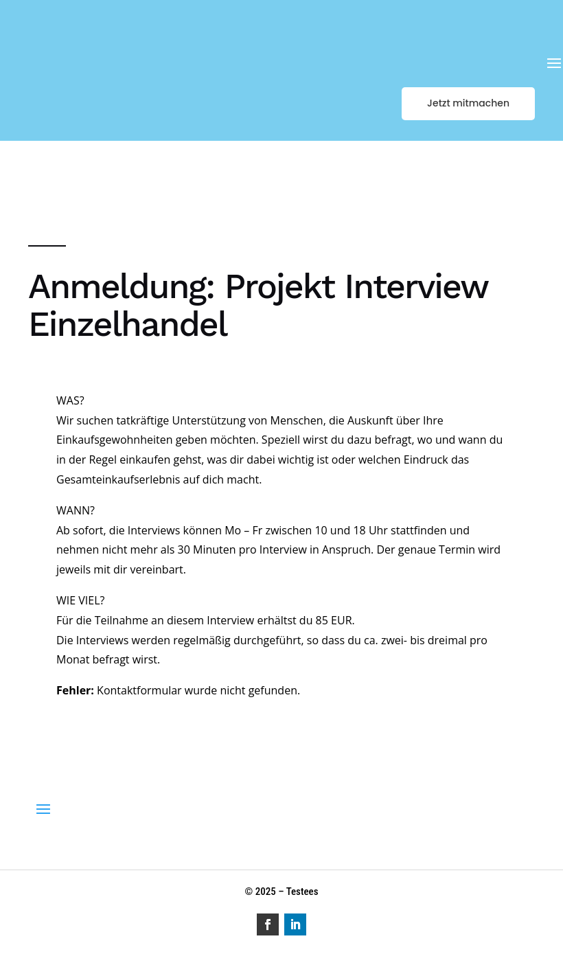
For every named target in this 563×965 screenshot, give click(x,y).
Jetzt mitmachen (468, 103)
